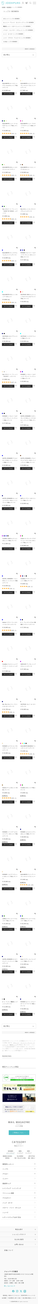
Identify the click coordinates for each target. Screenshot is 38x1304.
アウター (5, 1174)
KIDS (29, 1152)
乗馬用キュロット (8, 1164)
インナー (5, 1179)
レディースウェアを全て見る (12, 1217)
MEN (20, 1152)
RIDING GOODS (7, 1157)
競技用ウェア (7, 1183)
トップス (5, 1169)
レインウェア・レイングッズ (12, 1188)
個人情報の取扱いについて (29, 1298)
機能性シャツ (13, 1044)
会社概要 (4, 1298)
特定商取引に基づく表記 (14, 1298)
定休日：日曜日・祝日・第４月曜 (14, 1283)
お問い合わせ (19, 1244)
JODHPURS (14, 1301)
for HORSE (20, 1157)
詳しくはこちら (9, 1286)
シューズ (5, 1212)
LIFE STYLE (31, 1157)
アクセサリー (7, 1198)
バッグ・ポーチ (7, 1203)
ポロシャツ (16, 1042)
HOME (3, 7)
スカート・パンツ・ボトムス (12, 1207)
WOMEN (9, 7)
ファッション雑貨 (8, 1193)
